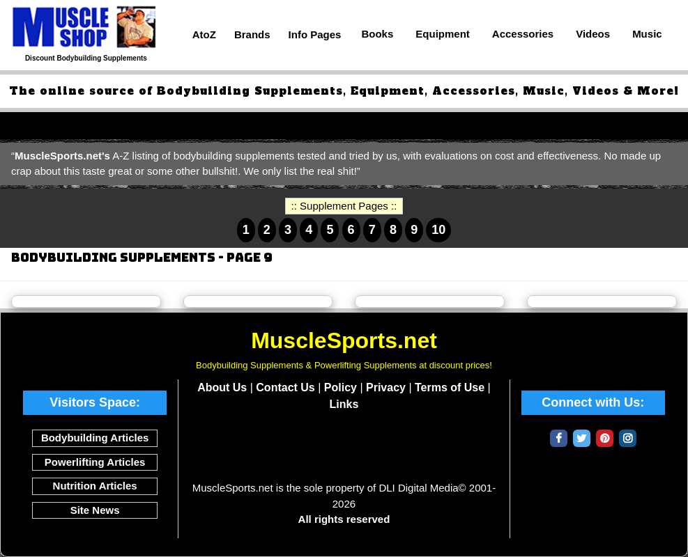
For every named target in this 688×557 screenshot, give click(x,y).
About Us (222, 387)
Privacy (386, 387)
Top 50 (27, 125)
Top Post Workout (501, 125)
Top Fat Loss (290, 125)
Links (344, 404)
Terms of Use (449, 387)
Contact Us (285, 387)
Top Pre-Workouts (191, 125)
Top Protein (94, 125)
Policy (340, 387)
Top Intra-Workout (389, 125)
